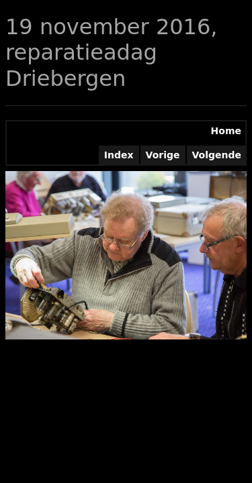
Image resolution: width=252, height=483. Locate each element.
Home (226, 130)
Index (119, 155)
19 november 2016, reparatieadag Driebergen (111, 52)
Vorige (163, 155)
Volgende (217, 155)
